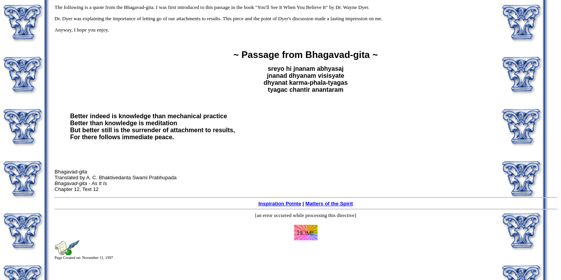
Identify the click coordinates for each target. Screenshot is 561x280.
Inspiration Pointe (279, 203)
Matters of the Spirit (329, 203)
